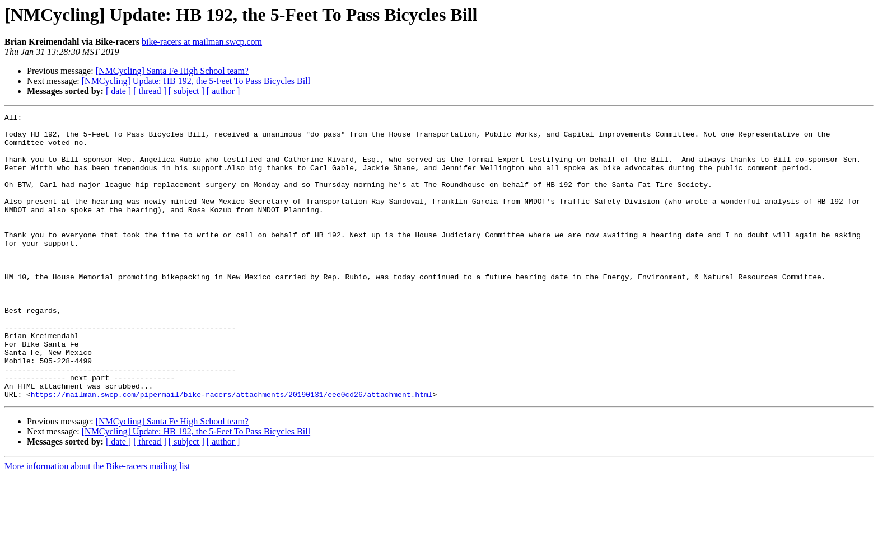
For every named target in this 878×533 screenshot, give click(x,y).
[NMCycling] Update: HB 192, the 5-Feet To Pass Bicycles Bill (196, 81)
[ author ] (223, 91)
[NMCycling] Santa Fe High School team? (172, 71)
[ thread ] (149, 91)
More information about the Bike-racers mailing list (97, 523)
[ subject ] (186, 91)
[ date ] (118, 91)
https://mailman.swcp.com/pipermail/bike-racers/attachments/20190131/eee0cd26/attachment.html (232, 451)
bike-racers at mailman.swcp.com (202, 41)
